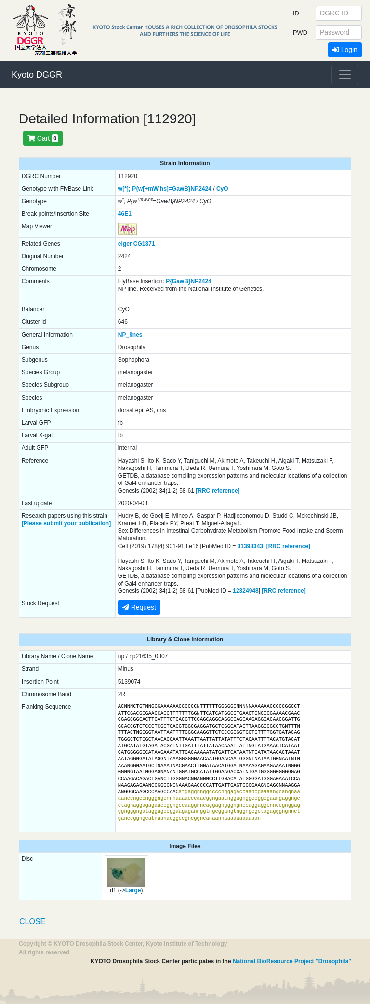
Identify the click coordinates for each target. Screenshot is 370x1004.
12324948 (245, 590)
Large (133, 890)
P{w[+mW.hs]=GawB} (161, 188)
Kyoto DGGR (37, 74)
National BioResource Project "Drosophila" (292, 961)
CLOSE (32, 921)
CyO (222, 188)
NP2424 (201, 188)
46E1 (125, 213)
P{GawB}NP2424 (188, 281)
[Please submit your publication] (66, 523)
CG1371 (144, 243)
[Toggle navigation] (344, 74)
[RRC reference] (217, 490)
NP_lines (130, 334)
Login (344, 49)
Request (139, 607)
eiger (125, 243)
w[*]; (124, 188)
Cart (42, 138)
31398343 (250, 546)
